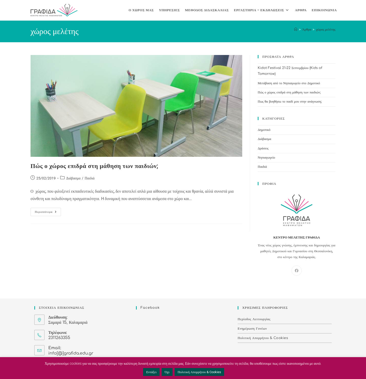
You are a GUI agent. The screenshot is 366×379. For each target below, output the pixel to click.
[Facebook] (297, 270)
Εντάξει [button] (151, 372)
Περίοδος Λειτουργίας (254, 319)
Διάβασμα (73, 178)
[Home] (295, 29)
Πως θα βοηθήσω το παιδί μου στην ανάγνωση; (290, 101)
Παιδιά (90, 178)
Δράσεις (263, 148)
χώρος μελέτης (326, 29)
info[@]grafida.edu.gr (70, 353)
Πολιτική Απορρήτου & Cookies (263, 338)
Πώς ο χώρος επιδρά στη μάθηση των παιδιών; (94, 166)
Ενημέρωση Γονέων (252, 328)
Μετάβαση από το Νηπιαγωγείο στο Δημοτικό (289, 83)
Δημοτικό (264, 130)
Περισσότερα (48, 211)
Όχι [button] (167, 372)
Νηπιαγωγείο (266, 157)
